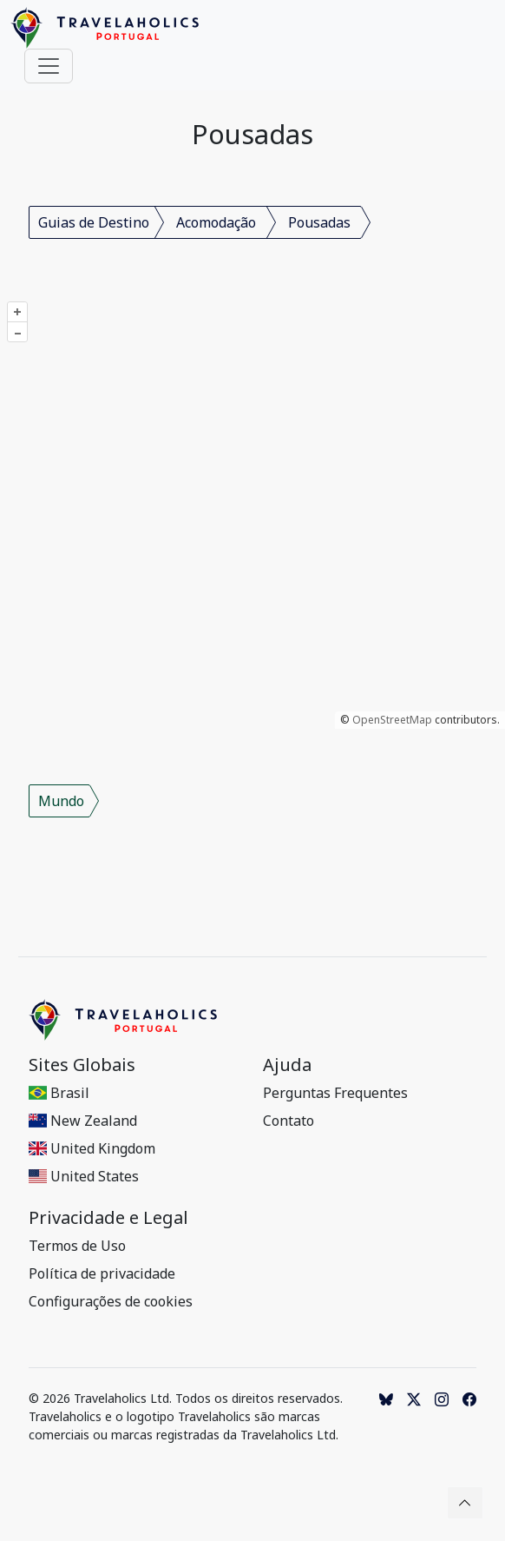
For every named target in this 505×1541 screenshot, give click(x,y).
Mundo (61, 800)
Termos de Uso (77, 1245)
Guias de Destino (93, 222)
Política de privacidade (102, 1273)
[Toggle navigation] (48, 66)
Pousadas (319, 222)
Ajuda (287, 1065)
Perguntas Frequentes (335, 1092)
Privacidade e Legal (108, 1217)
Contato (288, 1120)
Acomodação (216, 222)
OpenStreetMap (392, 719)
